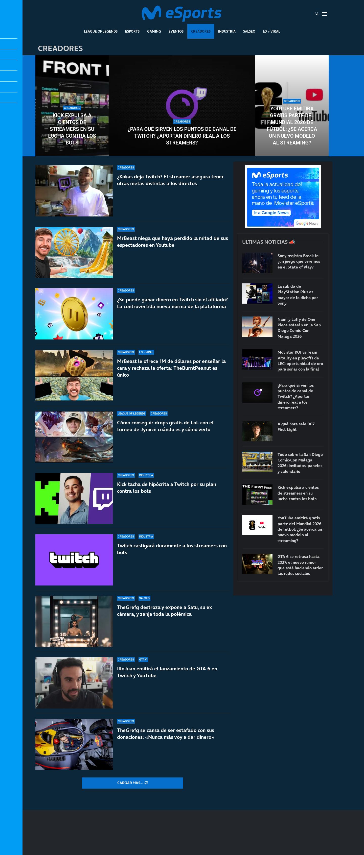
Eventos (176, 31)
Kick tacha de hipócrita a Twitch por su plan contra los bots (166, 488)
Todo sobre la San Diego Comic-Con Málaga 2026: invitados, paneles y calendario (300, 463)
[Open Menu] (324, 13)
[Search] (316, 14)
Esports (132, 31)
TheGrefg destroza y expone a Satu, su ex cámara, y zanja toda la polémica (164, 611)
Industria (227, 31)
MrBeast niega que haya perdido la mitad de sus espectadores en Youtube (172, 242)
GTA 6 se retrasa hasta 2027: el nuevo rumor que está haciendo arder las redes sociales (300, 565)
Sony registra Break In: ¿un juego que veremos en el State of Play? (299, 261)
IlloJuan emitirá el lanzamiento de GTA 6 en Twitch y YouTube (167, 672)
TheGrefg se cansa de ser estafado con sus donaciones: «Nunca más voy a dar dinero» (165, 734)
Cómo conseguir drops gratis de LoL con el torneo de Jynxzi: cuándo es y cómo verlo (165, 426)
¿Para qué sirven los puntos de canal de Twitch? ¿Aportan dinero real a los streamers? (182, 136)
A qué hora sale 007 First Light (296, 426)
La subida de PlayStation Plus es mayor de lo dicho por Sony (298, 294)
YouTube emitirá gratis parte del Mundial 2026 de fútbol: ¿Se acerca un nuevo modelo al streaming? (292, 126)
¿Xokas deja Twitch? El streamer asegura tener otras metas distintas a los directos (170, 180)
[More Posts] (132, 783)
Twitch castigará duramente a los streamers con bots (172, 549)
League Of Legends (101, 31)
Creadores (201, 31)
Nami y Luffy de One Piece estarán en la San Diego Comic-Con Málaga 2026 (299, 327)
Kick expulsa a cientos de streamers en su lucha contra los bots (72, 129)
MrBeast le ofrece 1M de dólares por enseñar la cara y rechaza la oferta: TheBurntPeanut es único (171, 368)
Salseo (249, 31)
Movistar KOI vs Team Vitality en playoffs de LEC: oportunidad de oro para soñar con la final (300, 360)
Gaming (154, 31)
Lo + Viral (271, 31)
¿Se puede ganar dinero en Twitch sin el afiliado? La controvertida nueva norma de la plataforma (172, 303)
